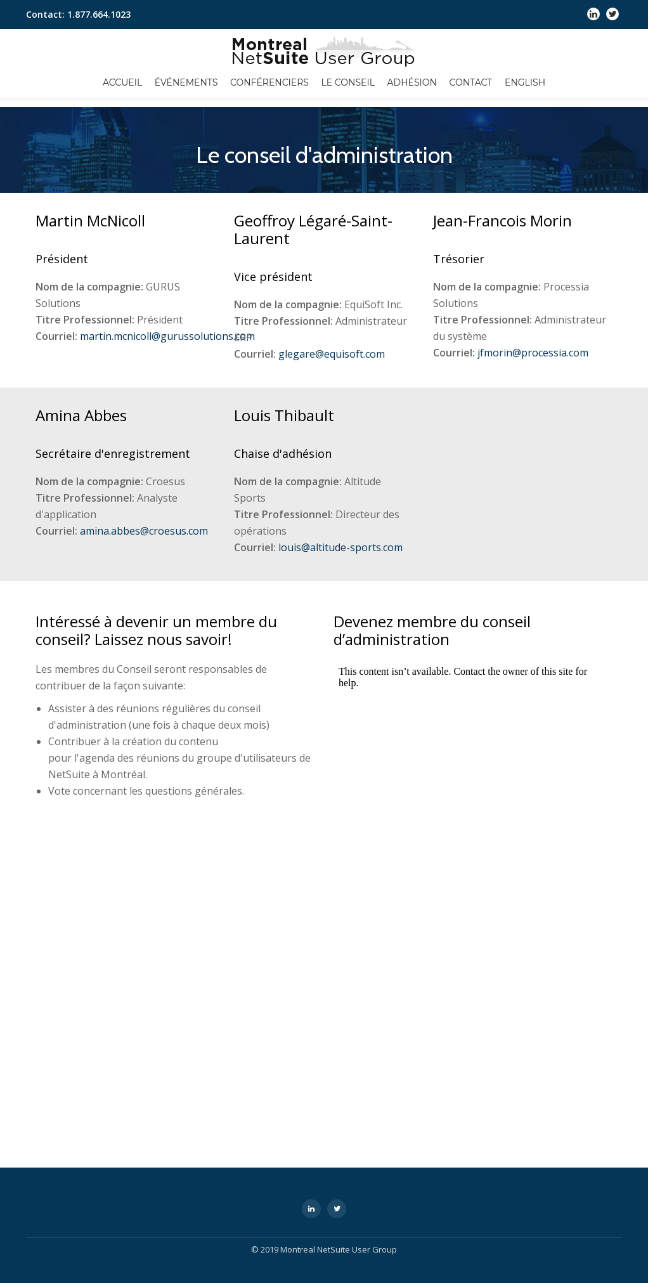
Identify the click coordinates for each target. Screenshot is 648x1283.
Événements (186, 82)
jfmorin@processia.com (532, 353)
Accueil (122, 82)
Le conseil (348, 82)
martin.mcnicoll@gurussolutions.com (167, 336)
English (525, 82)
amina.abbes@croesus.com (144, 531)
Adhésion (412, 82)
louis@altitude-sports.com (340, 547)
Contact (471, 82)
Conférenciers (269, 82)
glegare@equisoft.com (331, 354)
